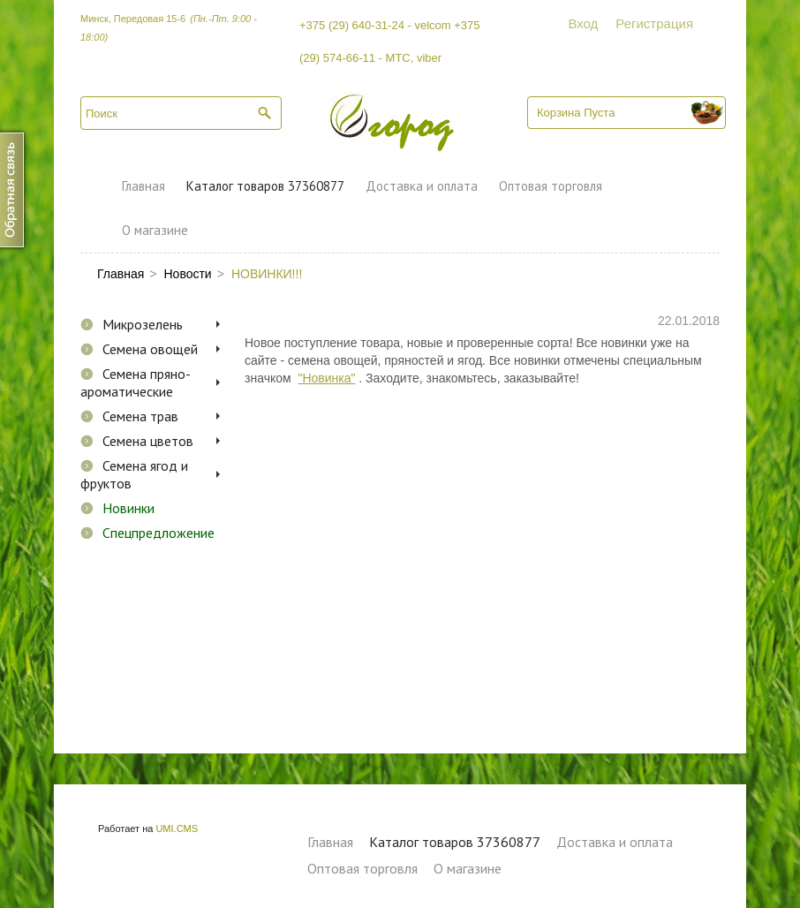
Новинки (128, 508)
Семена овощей (150, 349)
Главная (143, 186)
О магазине (155, 230)
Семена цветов (147, 441)
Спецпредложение (158, 532)
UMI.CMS (176, 828)
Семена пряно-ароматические (135, 382)
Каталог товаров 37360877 (265, 186)
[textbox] (181, 113)
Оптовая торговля (550, 186)
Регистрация (654, 23)
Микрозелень (142, 324)
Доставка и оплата (422, 186)
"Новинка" (326, 378)
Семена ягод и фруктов (134, 474)
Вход (583, 23)
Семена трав (140, 416)
